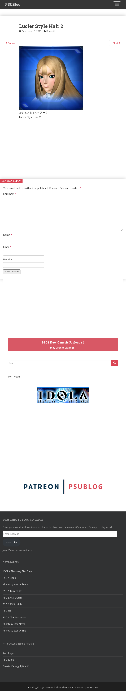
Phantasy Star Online (14, 630)
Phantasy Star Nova (14, 624)
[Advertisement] (63, 145)
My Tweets (14, 376)
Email (7, 247)
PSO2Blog (8, 659)
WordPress (92, 687)
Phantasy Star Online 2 (15, 584)
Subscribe (11, 542)
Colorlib (70, 687)
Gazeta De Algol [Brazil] (16, 666)
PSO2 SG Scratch (12, 604)
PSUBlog (12, 4)
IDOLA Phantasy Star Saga (18, 571)
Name (7, 234)
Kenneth (50, 31)
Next (116, 43)
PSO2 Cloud (9, 577)
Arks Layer (8, 653)
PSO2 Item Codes (13, 591)
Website (7, 259)
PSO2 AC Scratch (12, 597)
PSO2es (7, 610)
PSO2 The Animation (14, 617)
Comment (9, 194)
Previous (12, 43)
